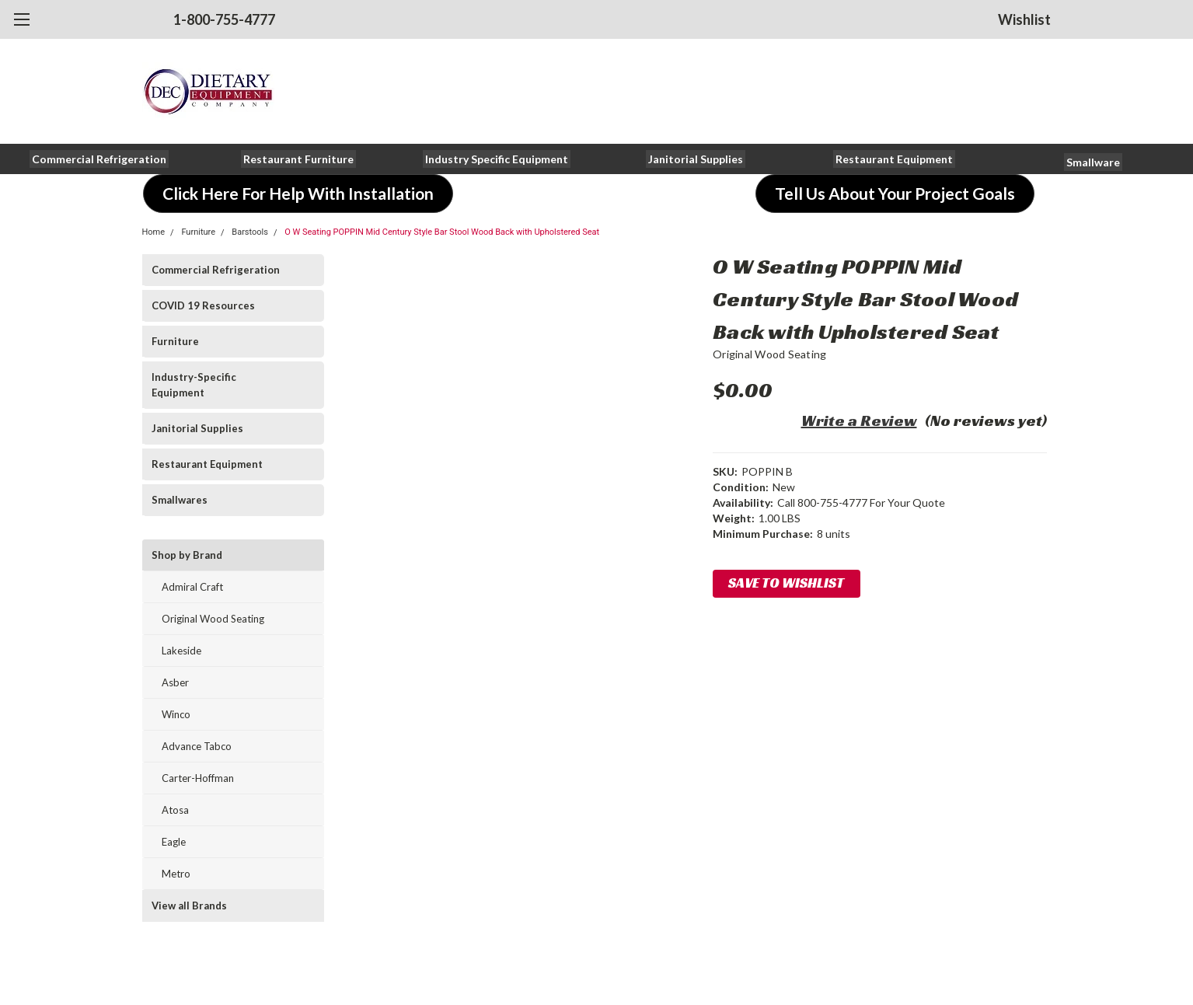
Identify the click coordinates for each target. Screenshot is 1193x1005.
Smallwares (180, 500)
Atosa (175, 810)
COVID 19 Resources (203, 305)
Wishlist (1024, 19)
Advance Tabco (197, 746)
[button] (99, 159)
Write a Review (859, 420)
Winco (176, 714)
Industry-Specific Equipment (194, 385)
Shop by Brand (187, 555)
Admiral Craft (192, 587)
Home (154, 232)
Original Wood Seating (213, 618)
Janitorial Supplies (197, 428)
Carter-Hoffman (198, 778)
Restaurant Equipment (207, 464)
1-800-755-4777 (224, 19)
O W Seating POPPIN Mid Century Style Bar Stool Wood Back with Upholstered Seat (441, 232)
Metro (176, 873)
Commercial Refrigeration (216, 269)
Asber (175, 682)
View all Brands (189, 905)
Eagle (174, 842)
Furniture (198, 232)
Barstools (250, 232)
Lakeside (181, 650)
